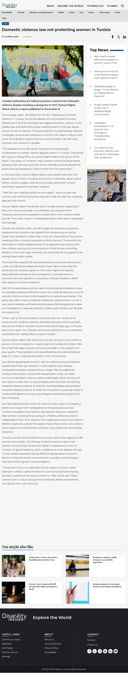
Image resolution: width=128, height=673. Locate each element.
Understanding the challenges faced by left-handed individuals (107, 585)
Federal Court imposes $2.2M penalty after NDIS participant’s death (43, 586)
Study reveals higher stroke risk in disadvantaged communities (105, 109)
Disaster (20, 12)
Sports (91, 12)
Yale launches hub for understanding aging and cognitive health (106, 74)
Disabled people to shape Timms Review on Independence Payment (106, 91)
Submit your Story (11, 639)
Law (81, 12)
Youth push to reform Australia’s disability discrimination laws (43, 558)
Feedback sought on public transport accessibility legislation (105, 560)
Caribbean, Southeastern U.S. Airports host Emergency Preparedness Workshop (104, 131)
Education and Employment (41, 12)
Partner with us (10, 652)
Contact (91, 640)
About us (49, 639)
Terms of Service (52, 644)
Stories (112, 6)
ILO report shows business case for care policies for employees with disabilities (106, 152)
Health (61, 12)
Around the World (70, 6)
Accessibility (7, 12)
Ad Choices (7, 648)
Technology (104, 12)
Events (71, 12)
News (50, 6)
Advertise (6, 644)
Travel (117, 12)
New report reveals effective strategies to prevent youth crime (106, 59)
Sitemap (6, 656)
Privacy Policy (51, 648)
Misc (4, 18)
